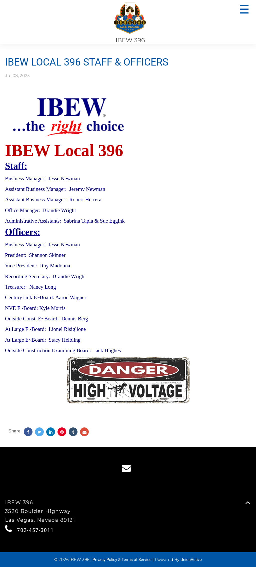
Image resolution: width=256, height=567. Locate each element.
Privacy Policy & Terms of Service (122, 559)
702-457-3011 (35, 530)
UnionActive (191, 559)
